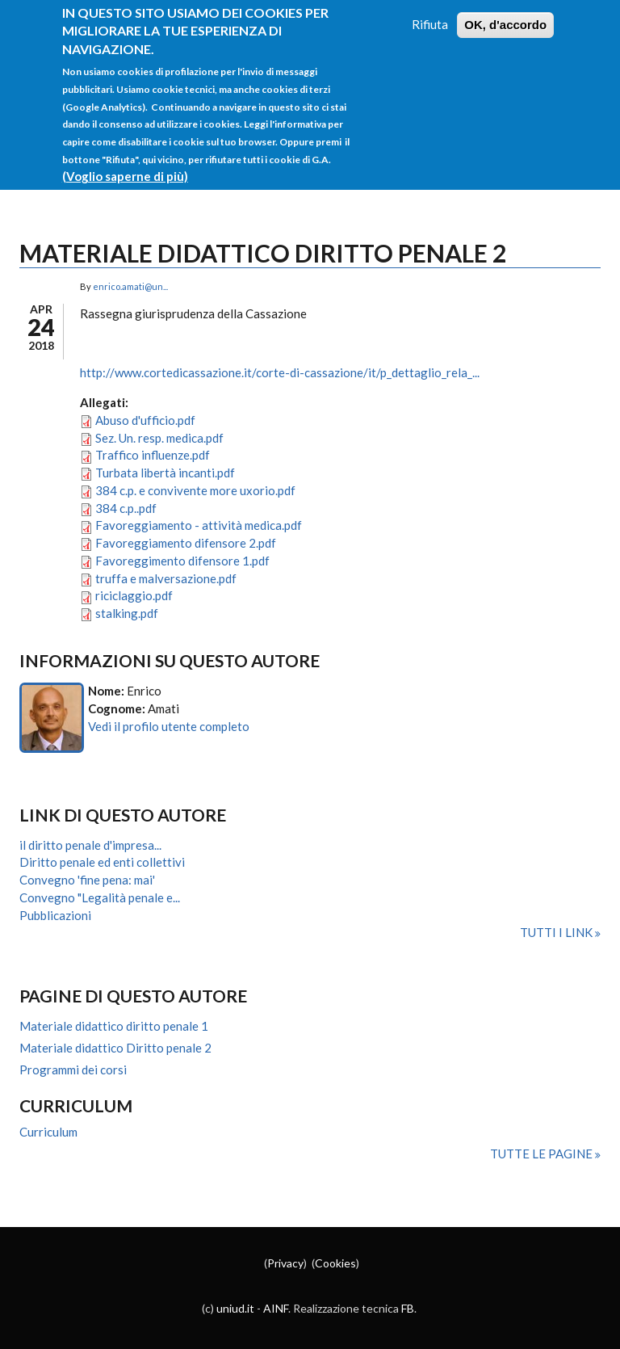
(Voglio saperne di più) (125, 159)
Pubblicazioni (55, 915)
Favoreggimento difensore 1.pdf (182, 560)
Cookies (335, 1263)
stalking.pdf (126, 613)
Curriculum (48, 1131)
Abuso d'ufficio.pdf (145, 420)
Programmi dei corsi (73, 1069)
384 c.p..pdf (126, 508)
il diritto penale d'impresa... (90, 845)
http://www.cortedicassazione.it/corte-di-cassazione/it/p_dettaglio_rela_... (280, 372)
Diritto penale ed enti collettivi (102, 862)
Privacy (285, 1263)
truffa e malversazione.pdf (166, 578)
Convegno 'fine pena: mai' (87, 879)
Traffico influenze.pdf (152, 455)
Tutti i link (557, 932)
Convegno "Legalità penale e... (99, 897)
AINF (275, 1308)
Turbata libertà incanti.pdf (165, 472)
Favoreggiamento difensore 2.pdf (185, 543)
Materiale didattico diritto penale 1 (113, 1026)
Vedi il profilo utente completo (168, 726)
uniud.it (235, 1308)
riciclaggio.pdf (134, 595)
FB (407, 1308)
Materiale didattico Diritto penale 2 (115, 1047)
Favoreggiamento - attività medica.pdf (198, 525)
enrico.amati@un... (130, 286)
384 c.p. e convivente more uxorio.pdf (195, 490)
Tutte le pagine (542, 1153)
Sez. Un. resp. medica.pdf (159, 438)
